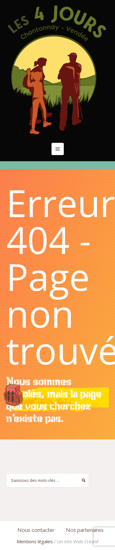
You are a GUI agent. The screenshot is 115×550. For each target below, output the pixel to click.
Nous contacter (36, 530)
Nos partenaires (85, 530)
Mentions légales (35, 541)
